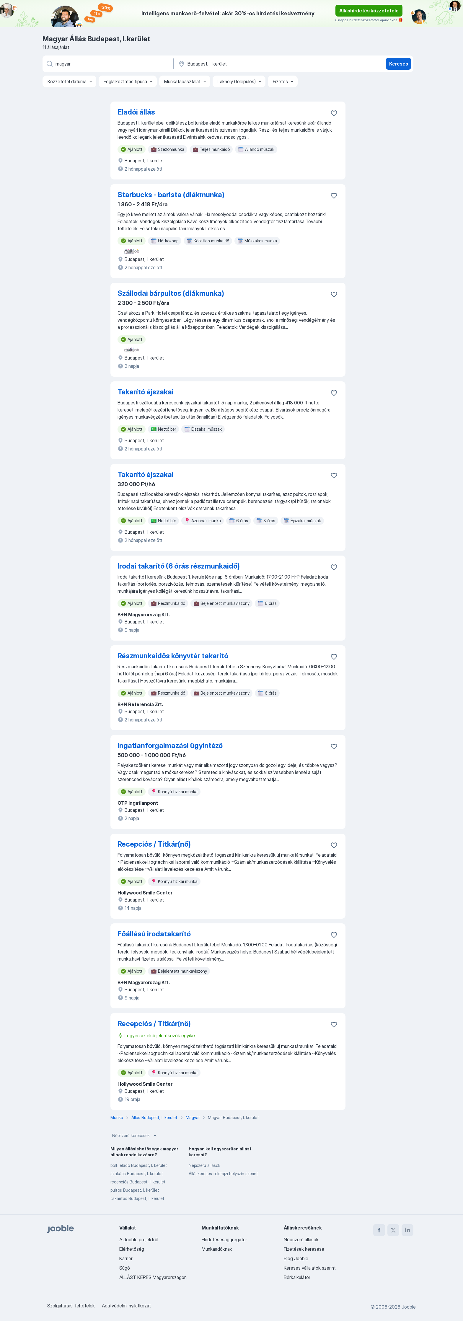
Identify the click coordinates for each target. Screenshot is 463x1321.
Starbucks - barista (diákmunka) (171, 194)
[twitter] (393, 1230)
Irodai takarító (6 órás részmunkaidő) (179, 566)
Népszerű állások (204, 1165)
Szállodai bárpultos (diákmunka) (171, 293)
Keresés (398, 64)
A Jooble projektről (138, 1239)
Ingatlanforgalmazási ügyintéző (170, 745)
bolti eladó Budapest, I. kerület (138, 1165)
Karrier (126, 1258)
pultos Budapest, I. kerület (134, 1190)
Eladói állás (136, 112)
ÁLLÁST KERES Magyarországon (153, 1277)
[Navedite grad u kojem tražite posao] (239, 63)
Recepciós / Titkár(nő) (154, 844)
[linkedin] (407, 1230)
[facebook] (379, 1230)
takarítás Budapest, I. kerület (137, 1198)
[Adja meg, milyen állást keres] (107, 63)
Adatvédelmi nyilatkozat (126, 1306)
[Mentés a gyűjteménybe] (334, 113)
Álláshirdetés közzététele (369, 11)
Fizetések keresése (304, 1249)
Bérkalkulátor (297, 1277)
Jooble (409, 1307)
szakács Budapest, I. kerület (136, 1173)
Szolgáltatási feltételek (71, 1306)
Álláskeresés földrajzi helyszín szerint (223, 1173)
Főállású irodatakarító (154, 934)
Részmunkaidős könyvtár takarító (173, 655)
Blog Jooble (296, 1258)
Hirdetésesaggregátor (224, 1239)
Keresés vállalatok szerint (310, 1268)
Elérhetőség (131, 1249)
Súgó (124, 1268)
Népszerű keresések (135, 1136)
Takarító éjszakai (146, 392)
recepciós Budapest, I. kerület (138, 1181)
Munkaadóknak (217, 1249)
